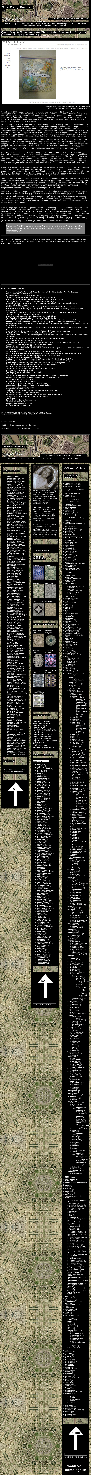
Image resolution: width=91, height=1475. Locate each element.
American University (76, 752)
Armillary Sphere (74, 518)
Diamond (75, 1333)
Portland (75, 1017)
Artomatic (18, 127)
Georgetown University (76, 776)
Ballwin (75, 941)
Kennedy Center (78, 788)
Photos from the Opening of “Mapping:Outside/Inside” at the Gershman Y (41, 307)
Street (67, 1367)
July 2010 (41, 819)
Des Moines (76, 892)
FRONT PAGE (10, 24)
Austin (74, 1058)
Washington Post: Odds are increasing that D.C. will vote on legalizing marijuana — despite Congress (16, 651)
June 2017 (41, 773)
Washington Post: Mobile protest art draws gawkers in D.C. (16, 680)
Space (69, 1040)
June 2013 (41, 796)
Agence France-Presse (76, 1200)
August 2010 (42, 818)
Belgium (79, 1110)
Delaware (71, 855)
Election (68, 600)
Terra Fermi (39, 727)
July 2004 (41, 930)
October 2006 (42, 888)
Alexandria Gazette (75, 1205)
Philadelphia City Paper (77, 1251)
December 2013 (43, 792)
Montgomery (77, 681)
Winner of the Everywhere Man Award (44, 746)
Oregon (70, 1015)
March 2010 (41, 825)
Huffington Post (73, 1229)
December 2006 (43, 885)
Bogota (83, 1164)
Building (68, 548)
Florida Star (72, 1222)
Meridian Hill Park (79, 809)
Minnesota (71, 932)
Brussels (75, 1104)
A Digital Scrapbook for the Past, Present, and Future (68, 19)
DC (68, 748)
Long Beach (81, 708)
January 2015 (42, 786)
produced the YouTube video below (51, 241)
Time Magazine (73, 1271)
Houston (75, 1066)
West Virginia (72, 1093)
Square (74, 1346)
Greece (79, 1119)
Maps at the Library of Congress (45, 742)
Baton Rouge (77, 903)
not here (23, 162)
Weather (68, 1393)
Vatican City (77, 1170)
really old (74, 149)
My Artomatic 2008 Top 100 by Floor (23, 366)
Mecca (74, 1136)
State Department (79, 823)
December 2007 (43, 867)
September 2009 (43, 835)
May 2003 (41, 950)
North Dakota (72, 1006)
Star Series (72, 1347)
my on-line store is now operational (23, 392)
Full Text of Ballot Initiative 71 (14, 661)
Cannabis (71, 499)
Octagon (75, 1341)
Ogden (74, 1073)
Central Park (84, 988)
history (68, 650)
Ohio (69, 1009)
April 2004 (41, 934)
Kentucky (71, 897)
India (74, 1130)
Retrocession (72, 590)
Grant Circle (77, 782)
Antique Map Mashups (44, 729)
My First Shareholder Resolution (15, 664)
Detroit (74, 931)
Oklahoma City (78, 1013)
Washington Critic (72, 1392)
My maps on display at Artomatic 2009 (24, 340)
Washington (72, 1090)
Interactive (69, 661)
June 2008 (41, 858)
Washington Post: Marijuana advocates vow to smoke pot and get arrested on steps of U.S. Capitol (16, 544)
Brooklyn (79, 980)
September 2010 (43, 816)
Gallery (35, 413)
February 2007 (43, 882)
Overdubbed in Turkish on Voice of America (16, 667)
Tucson (75, 688)
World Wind (69, 1411)
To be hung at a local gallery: (20, 387)
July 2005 (41, 911)
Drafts (69, 572)
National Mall (18, 180)
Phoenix (75, 687)
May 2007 (41, 878)
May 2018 (41, 766)
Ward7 (74, 839)
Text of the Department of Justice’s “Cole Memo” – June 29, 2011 (16, 697)
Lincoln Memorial (80, 799)
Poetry (67, 1306)
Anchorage (76, 684)
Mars (74, 1043)
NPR (69, 1243)
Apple (67, 520)
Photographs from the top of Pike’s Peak (16, 745)
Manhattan (80, 984)
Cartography (70, 556)
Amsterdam (85, 1125)
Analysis (68, 509)
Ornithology (70, 1300)
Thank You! (11, 398)
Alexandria (76, 1082)
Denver (74, 739)
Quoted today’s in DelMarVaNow (14, 646)
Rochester (76, 1000)
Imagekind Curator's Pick (17, 389)
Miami (74, 862)
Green (67, 641)
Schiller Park (77, 885)
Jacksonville (77, 860)
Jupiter (75, 1041)
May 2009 (41, 841)
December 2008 (43, 848)
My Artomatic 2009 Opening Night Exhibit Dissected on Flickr (35, 338)
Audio (67, 531)
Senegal (75, 1151)
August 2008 (42, 855)
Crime (67, 577)
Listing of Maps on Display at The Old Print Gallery (30, 297)
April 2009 (41, 842)
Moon (74, 1046)
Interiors (68, 662)
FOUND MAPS (71, 24)
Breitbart (71, 1211)
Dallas (74, 1061)
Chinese (68, 562)
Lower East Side (83, 992)
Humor (67, 656)
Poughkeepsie (77, 998)
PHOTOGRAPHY (29, 25)
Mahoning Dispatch (75, 1234)
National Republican (75, 1237)
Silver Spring (77, 921)
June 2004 (41, 931)
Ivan (73, 1397)
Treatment (49, 413)
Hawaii (70, 872)
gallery (31, 114)
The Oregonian (73, 1268)
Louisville (76, 898)
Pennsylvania (72, 1021)
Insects (68, 659)
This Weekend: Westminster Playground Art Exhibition (31, 318)
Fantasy (68, 604)
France (79, 1118)
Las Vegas (76, 963)
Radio (67, 1314)
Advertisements (71, 505)
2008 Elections (71, 485)
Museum (68, 1190)
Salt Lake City (77, 1076)
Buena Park (76, 696)
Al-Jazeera (71, 1203)
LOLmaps (38, 733)
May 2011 (41, 804)
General (68, 619)
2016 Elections (71, 494)
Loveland (75, 744)
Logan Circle (77, 791)
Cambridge (76, 926)
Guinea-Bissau (78, 1128)
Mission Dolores (79, 732)
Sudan (74, 1167)
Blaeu (67, 543)
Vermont (70, 1078)
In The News (70, 658)
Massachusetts (73, 923)
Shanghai (80, 1107)
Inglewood (80, 704)
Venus (74, 1050)
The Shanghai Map (43, 736)
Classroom (69, 565)
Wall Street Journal (75, 1274)
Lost (58, 188)
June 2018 (41, 764)
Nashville (75, 1055)
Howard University (79, 785)
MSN (67, 1188)
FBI (66, 609)
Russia (74, 1148)
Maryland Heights (79, 949)
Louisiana (71, 901)
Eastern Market (78, 770)
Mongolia (75, 1141)
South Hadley (77, 928)
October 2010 (42, 815)
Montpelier (76, 1079)
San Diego (76, 722)
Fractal (70, 1320)
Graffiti (68, 638)
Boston (75, 924)
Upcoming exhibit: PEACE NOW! (21, 381)
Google (68, 626)
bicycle (68, 540)
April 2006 (41, 898)
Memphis (75, 1053)
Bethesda (75, 914)
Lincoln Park (77, 790)
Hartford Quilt (13, 576)
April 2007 (41, 879)
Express (75, 1289)
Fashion (68, 606)
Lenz (69, 1323)
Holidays (68, 652)
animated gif (70, 512)
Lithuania (80, 1121)
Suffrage (70, 594)
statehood (41, 413)
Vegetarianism (70, 1385)
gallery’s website (37, 217)
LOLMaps (68, 1176)
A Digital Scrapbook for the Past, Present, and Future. (60, 455)
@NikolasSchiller (75, 468)
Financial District (80, 726)
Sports (67, 1358)
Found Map (69, 613)
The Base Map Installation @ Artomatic (24, 372)
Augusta (75, 908)
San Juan (75, 1029)
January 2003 (42, 956)
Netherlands (81, 1122)
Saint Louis (76, 952)
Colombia (80, 1162)
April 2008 (41, 861)
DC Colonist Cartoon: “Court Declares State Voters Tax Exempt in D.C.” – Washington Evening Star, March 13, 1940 (17, 690)
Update (68, 1384)
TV (66, 1379)
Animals (68, 510)
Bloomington (77, 888)
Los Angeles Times (75, 1232)
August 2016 (42, 778)
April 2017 (41, 775)
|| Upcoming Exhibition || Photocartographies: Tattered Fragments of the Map (42, 342)
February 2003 (43, 954)
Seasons (68, 1352)
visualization (70, 1390)
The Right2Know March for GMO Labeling (16, 684)
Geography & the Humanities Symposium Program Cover (32, 391)
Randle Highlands (79, 817)
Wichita (75, 895)
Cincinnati (76, 1010)
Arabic (67, 522)
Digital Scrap (70, 598)
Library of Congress (73, 673)
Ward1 (74, 829)
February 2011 (43, 809)
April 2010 (41, 824)
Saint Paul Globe (74, 1259)
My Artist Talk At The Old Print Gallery (24, 296)
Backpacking (70, 534)
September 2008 (43, 853)
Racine (74, 1099)
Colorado (71, 736)
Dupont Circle (77, 768)
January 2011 (42, 810)
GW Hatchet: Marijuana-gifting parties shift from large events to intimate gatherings (17, 491)
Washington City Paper (76, 1277)
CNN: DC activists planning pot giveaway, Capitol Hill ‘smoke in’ (16, 550)
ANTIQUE (40, 25)
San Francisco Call (75, 1262)
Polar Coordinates (79, 1343)
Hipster (68, 649)
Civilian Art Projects (76, 106)
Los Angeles (77, 697)
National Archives (72, 1196)
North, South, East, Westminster (21, 400)
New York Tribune (74, 1242)
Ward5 (74, 836)
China (74, 1105)
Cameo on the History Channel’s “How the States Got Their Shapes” (16, 735)
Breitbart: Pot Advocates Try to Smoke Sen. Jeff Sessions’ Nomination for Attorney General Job (16, 581)
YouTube (34, 414)
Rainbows (71, 1400)
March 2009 (41, 844)
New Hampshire (73, 964)
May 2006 (41, 896)
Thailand (70, 1069)
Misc (69, 1329)
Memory (70, 1327)
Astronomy (69, 528)
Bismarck (75, 1007)
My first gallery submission (19, 405)
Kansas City (77, 947)
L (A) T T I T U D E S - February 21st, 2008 (26, 383)
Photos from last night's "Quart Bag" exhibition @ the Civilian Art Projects (42, 359)
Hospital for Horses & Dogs (19, 404)
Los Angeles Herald (75, 1231)
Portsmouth (76, 966)
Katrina (75, 1399)
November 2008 (43, 850)
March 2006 (41, 899)
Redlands (75, 719)
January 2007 (42, 884)
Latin (67, 666)
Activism (68, 497)
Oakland (75, 717)
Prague (74, 1147)
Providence (76, 1032)
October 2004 (42, 925)
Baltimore (76, 912)
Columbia (75, 1035)
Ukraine (75, 1168)
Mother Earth (72, 1330)
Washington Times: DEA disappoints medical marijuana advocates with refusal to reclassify (17, 604)
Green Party (70, 643)
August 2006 (42, 891)
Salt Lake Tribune (74, 1260)
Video (67, 1387)
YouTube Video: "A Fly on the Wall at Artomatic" (29, 333)
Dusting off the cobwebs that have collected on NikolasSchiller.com (15, 642)
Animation (69, 513)
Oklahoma (71, 1012)
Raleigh (75, 1004)
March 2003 (41, 953)
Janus (69, 1321)
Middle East (76, 1139)
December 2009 (43, 830)
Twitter (68, 1381)
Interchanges (81, 705)
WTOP (69, 1294)
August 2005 (42, 910)
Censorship (69, 560)
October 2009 (42, 833)
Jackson (75, 938)
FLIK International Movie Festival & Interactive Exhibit (31, 364)
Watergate (76, 848)
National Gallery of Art (82, 802)
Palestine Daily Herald (76, 1248)
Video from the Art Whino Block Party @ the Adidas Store (33, 351)
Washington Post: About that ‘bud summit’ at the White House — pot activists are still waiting (16, 619)
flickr (67, 612)
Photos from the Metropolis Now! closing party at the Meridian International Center (45, 322)
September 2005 (43, 908)
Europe (75, 1109)
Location (68, 675)
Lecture (68, 669)
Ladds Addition (79, 1019)
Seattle (75, 1092)
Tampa (74, 868)
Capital (68, 553)
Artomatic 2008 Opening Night (20, 370)
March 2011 (41, 807)
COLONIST (61, 24)
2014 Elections (71, 486)
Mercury (75, 1044)
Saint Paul (76, 935)
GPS (66, 636)
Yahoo (67, 1413)
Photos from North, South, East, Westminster (27, 396)
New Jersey (72, 967)
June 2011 (41, 802)
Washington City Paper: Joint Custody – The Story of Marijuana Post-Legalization (17, 505)
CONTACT (63, 25)
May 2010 (41, 822)
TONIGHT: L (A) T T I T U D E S (21, 379)
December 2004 (43, 922)
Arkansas (71, 690)
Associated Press (74, 1208)
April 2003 (41, 951)
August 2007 (42, 873)
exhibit (30, 413)
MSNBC (70, 1236)
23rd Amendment (74, 586)
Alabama (70, 678)
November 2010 (43, 813)
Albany (74, 975)
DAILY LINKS (70, 580)
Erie (73, 1023)
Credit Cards (70, 575)
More (74, 1339)
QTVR (67, 1312)
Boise (74, 878)
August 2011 (42, 799)
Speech (68, 1356)
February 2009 (43, 845)
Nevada (70, 961)
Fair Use (71, 458)
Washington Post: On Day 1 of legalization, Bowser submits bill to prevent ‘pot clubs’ (16, 635)
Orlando (75, 863)
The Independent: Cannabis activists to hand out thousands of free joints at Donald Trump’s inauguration (16, 596)
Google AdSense (71, 627)
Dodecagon (76, 1335)
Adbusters (69, 504)
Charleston (76, 1095)
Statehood (71, 592)
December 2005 (43, 904)
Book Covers (70, 545)
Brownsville (76, 1059)
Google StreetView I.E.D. (45, 731)
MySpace (68, 1193)
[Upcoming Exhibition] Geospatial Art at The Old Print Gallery (35, 299)
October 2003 (42, 942)
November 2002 (43, 959)
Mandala (70, 1326)
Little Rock (76, 691)
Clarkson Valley (78, 943)
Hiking (67, 647)
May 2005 (41, 914)
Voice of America (74, 1272)
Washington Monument (81, 807)
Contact (82, 458)
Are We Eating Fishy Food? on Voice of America (15, 671)
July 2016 (41, 779)
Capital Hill (76, 754)
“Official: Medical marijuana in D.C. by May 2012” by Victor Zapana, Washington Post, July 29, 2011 (15, 710)
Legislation (71, 587)
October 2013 (42, 793)
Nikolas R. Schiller (20, 458)
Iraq (73, 1132)
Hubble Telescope (72, 655)
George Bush (70, 621)
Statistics (69, 1362)
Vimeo (67, 1388)
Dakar (78, 1153)
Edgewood (76, 771)
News (67, 1197)
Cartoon (68, 557)
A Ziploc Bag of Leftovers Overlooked (24, 357)
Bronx (78, 978)
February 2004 (43, 936)
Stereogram (69, 1365)
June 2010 (41, 821)
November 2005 (43, 905)
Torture (68, 1376)
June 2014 (41, 789)
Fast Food (69, 607)
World (69, 1101)
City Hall (75, 760)
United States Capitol (53, 180)
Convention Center (79, 765)
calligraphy (69, 551)
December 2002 (43, 957)
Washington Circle (79, 842)
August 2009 (42, 836)
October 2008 (42, 852)
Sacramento (76, 721)
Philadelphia (77, 1024)
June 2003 (41, 948)
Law (66, 667)
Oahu (74, 874)
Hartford (75, 747)
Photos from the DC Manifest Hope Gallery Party (29, 344)
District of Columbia (49, 458)
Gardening (69, 618)
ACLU (67, 495)
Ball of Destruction (43, 738)
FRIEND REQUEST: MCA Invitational (22, 314)
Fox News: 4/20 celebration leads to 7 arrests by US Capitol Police (16, 533)
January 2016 (42, 783)
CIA (73, 1086)
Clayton (75, 944)
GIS (66, 623)
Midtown (84, 995)
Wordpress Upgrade (73, 1410)
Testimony (69, 1373)
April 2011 (41, 806)
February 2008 (43, 864)
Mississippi (72, 937)
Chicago (75, 882)
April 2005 (41, 916)
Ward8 (74, 840)
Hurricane (71, 1396)
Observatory (77, 816)
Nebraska (71, 958)
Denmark (79, 1112)
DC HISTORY (35, 24)
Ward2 (74, 831)
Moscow (79, 1150)
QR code (68, 1311)
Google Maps (70, 632)
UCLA (78, 714)
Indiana (70, 886)
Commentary (70, 568)
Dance (67, 581)
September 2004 (43, 927)
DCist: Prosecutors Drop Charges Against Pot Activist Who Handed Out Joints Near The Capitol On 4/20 (17, 512)
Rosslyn (75, 1089)
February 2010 (43, 827)
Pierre (74, 1038)
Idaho (69, 877)
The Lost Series (41, 725)
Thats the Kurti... (14, 374)
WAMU (70, 1275)
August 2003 (42, 945)
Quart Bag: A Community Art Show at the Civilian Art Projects (43, 32)
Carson (79, 699)
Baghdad (79, 1133)
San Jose (75, 734)
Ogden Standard (74, 1245)
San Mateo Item (73, 1263)
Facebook (69, 603)
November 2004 (43, 924)
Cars (67, 554)
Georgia (70, 869)
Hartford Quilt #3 (14, 573)
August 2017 (42, 770)
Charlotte (75, 1003)
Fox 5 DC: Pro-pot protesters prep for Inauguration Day (15, 570)
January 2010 (42, 829)
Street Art (69, 1369)
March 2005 (41, 917)
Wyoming (71, 1171)
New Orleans (77, 905)
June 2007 (41, 876)
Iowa (69, 891)
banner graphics (71, 536)
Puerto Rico (72, 1027)
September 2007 (43, 871)
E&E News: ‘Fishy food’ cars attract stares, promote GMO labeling (17, 676)
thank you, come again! (75, 1468)
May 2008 (41, 859)
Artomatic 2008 (8, 243)
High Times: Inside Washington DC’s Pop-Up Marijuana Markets (16, 486)
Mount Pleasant (78, 813)
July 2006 (41, 893)
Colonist (24, 413)
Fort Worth (76, 1064)
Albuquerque (77, 972)
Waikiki (79, 875)
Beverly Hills (77, 694)
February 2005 (43, 919)
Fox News (71, 1223)
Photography (70, 1304)
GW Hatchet (72, 1225)
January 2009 (42, 847)
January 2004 (42, 937)
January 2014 (42, 790)
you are (15, 162)
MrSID (67, 1187)
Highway (68, 646)
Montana (70, 955)
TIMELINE (45, 24)
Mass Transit (70, 1177)
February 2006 (43, 901)
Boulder (75, 737)
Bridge (67, 547)
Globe (74, 1336)
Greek (67, 639)
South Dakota (72, 1036)
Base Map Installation (17, 128)
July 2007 (41, 875)
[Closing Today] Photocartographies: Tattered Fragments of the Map (38, 331)
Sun (73, 1049)
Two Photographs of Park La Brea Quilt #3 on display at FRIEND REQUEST (41, 312)
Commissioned (71, 570)
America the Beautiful (16, 743)
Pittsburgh (76, 1026)
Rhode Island (72, 1030)
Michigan (71, 929)
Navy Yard (76, 814)
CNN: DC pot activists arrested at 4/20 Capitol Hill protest (17, 527)
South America (78, 1155)
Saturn (74, 1047)
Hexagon (75, 1338)
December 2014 (43, 787)
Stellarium (69, 1364)
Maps (69, 589)
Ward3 (74, 832)
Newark (75, 969)
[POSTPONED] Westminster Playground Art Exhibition (31, 316)
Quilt (69, 1332)
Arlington (75, 1084)
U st (73, 826)
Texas (69, 1056)
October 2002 (42, 960)
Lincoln (75, 960)
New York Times (73, 1240)
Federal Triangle (78, 773)
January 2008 (42, 865)
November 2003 (43, 940)
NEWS (53, 24)
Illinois (70, 880)
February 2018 (43, 767)
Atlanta (75, 871)
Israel (74, 1135)
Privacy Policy (62, 458)
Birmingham (76, 679)
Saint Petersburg (79, 865)
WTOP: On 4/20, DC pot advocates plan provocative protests (16, 538)
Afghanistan (77, 1102)
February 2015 (43, 784)
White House (77, 849)
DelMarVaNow (72, 1217)
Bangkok (75, 1070)
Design (23, 414)
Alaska (70, 682)
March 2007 (41, 881)
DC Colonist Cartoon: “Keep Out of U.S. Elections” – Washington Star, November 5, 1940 (16, 717)
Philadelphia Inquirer (76, 1254)
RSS (76, 458)
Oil (66, 1298)
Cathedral (76, 756)
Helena (74, 957)
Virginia (70, 1081)
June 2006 (41, 894)
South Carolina (73, 1033)
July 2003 (41, 947)
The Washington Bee (75, 1269)
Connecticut (72, 745)
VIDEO (55, 25)
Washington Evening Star (77, 1280)
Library (68, 672)
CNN (69, 1213)
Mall (73, 793)
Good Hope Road (79, 779)
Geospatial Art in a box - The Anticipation (26, 346)
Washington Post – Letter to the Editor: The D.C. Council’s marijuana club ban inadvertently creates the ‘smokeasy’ (15, 627)
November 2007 (43, 868)
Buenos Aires (84, 1158)
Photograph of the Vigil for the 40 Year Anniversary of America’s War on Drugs (16, 725)
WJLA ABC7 (72, 1292)
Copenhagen (86, 1113)
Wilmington (76, 857)
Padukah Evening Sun (76, 1246)
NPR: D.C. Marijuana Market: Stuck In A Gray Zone (15, 518)
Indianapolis (77, 889)
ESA (66, 601)
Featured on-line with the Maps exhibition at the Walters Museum (37, 376)
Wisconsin (71, 1096)
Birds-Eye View (71, 542)
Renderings (69, 1315)
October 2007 (42, 870)
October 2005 (42, 907)
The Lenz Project (42, 740)
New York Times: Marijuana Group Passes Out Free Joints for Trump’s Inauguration (16, 564)
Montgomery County (80, 917)
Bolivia (79, 1161)
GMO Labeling (70, 624)
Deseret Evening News (76, 1219)
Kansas (70, 894)
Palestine (75, 1145)
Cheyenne (76, 1173)
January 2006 (42, 902)
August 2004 (42, 928)
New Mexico (72, 971)
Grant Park (80, 883)
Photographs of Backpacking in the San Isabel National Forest (17, 753)
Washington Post (74, 1288)
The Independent (74, 1266)
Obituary (68, 1297)
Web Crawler (70, 1405)
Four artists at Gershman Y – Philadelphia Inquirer (30, 301)
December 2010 (43, 812)
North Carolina (73, 1001)
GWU (74, 783)
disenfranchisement (40, 200)
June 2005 (41, 913)
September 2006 (43, 890)
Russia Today (72, 1257)
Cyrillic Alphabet (72, 578)
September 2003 (43, 944)
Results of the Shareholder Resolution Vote (16, 657)
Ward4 (74, 834)
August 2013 (42, 795)
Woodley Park (77, 851)
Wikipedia (69, 1407)
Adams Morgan (78, 750)
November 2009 (43, 832)
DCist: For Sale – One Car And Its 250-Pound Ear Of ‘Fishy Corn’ (16, 522)
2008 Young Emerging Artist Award (27, 132)
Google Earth (70, 630)
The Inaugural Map (43, 734)
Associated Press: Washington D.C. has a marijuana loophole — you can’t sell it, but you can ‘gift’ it (16, 498)
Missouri (70, 940)
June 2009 (41, 839)
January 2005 (42, 921)
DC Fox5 (70, 1214)
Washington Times (74, 1291)
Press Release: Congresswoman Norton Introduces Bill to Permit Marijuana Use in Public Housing (17, 480)
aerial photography (72, 507)
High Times (72, 1228)
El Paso (75, 1063)
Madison (75, 1098)
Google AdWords (72, 629)
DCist (69, 1216)
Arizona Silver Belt (75, 1206)
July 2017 (41, 772)
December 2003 (43, 939)
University (69, 1382)
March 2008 (41, 862)
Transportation (71, 1378)
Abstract (70, 1318)
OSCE (67, 1303)
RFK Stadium (77, 820)
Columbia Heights (79, 762)
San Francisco (77, 724)
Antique (68, 515)
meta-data (69, 1181)
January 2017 (42, 776)
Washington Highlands (76, 845)
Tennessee (71, 1052)
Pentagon (75, 1087)
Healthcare (69, 644)
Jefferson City (77, 946)
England (79, 1116)
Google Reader (71, 633)
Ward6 (74, 837)
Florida (70, 859)
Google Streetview (72, 635)
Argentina (80, 1156)
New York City (77, 977)
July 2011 (41, 801)
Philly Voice (72, 1255)
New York (71, 974)
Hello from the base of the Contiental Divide (16, 749)
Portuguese (69, 1307)
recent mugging (31, 169)
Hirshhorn (80, 794)
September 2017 (43, 769)
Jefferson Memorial (80, 796)
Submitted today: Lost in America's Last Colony (28, 385)
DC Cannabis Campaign (77, 489)
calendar (68, 550)
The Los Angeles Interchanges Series (42, 722)
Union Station (77, 828)
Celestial (68, 559)
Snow (69, 1402)
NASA (67, 1194)
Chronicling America (73, 563)
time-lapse (69, 1375)
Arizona (70, 685)
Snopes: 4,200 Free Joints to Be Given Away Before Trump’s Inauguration (16, 589)
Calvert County (78, 915)
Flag (67, 610)
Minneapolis (77, 934)
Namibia (75, 1144)
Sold (67, 1353)
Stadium (68, 1359)
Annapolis (76, 911)
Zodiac (67, 1416)
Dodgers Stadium (79, 701)
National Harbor (78, 920)
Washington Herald (75, 1283)
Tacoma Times (73, 1265)
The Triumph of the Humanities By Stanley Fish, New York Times (16, 740)
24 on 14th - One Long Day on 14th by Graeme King (30, 368)
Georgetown (76, 774)
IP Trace (68, 664)
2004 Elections (71, 483)
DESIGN (48, 25)
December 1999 (43, 963)
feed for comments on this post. (19, 425)
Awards (68, 533)
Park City (75, 1075)
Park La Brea (81, 711)
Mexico (74, 1138)
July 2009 (41, 838)
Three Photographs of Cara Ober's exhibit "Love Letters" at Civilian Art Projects (44, 320)
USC (78, 716)
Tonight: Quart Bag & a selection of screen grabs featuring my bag (38, 361)
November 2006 (43, 887)
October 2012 (42, 798)
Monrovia (75, 1142)
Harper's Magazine (74, 1226)
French (68, 615)
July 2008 (41, 856)
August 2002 (42, 962)
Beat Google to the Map (75, 537)
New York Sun (73, 1239)
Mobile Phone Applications (76, 1182)
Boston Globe (73, 1209)
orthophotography (72, 1301)
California (71, 693)
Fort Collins (77, 742)
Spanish (68, 1355)
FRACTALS (82, 24)
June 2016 (41, 781)
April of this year (26, 241)
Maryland (71, 909)
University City (78, 954)
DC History (69, 583)
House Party (70, 653)
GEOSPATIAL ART (22, 24)
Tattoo (67, 1372)
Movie (67, 1185)
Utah (69, 1072)
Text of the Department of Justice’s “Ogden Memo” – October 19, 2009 (16, 703)
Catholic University (80, 757)
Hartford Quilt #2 (14, 575)
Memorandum (70, 1179)
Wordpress (69, 1408)
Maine (69, 906)
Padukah (75, 900)
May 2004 (41, 933)
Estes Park (76, 740)
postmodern (70, 1309)
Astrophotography (72, 530)
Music (67, 1191)
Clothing (68, 566)
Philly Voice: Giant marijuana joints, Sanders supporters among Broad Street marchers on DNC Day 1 (17, 612)
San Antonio (77, 1067)
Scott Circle (77, 822)
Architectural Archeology (75, 524)
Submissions (70, 1370)
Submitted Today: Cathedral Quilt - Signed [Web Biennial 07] (35, 394)
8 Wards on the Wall (15, 402)
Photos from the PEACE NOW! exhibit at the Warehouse (32, 378)
